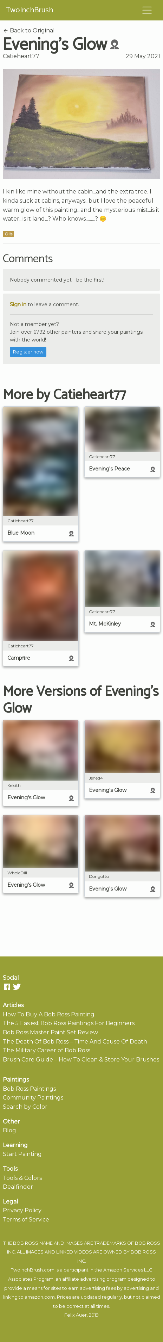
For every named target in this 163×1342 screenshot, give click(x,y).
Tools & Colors (22, 1178)
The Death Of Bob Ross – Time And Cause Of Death (75, 1041)
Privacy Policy (22, 1210)
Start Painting (22, 1154)
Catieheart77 (21, 56)
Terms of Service (26, 1219)
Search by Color (25, 1106)
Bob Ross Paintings (29, 1088)
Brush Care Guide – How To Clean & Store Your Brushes (81, 1059)
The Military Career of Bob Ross (46, 1050)
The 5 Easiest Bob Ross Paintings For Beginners (69, 1023)
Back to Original (29, 30)
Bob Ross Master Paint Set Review (50, 1032)
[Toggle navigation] (147, 10)
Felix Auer (75, 1315)
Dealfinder (18, 1186)
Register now (28, 352)
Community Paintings (33, 1097)
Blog (9, 1130)
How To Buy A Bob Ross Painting (48, 1014)
